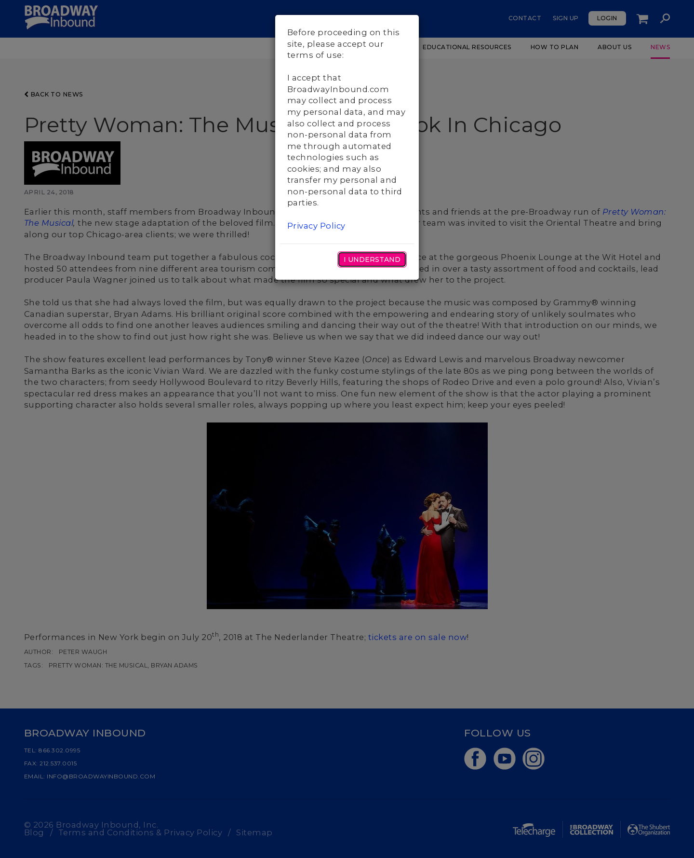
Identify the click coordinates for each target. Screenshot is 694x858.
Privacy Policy (316, 226)
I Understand (372, 259)
